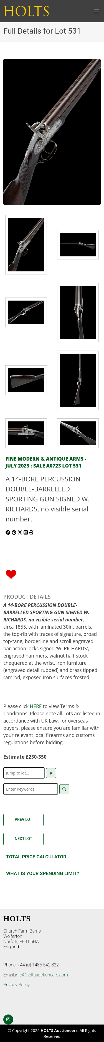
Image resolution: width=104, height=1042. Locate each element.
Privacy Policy (16, 984)
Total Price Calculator (36, 856)
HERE (36, 706)
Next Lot (23, 838)
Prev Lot (23, 819)
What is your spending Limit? (42, 873)
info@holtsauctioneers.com (41, 975)
